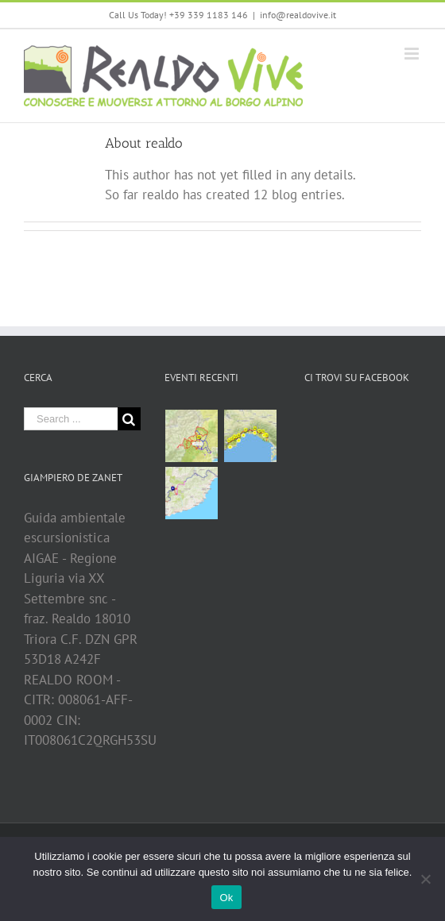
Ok (226, 898)
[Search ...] (71, 418)
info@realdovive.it (298, 15)
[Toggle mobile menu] (412, 53)
